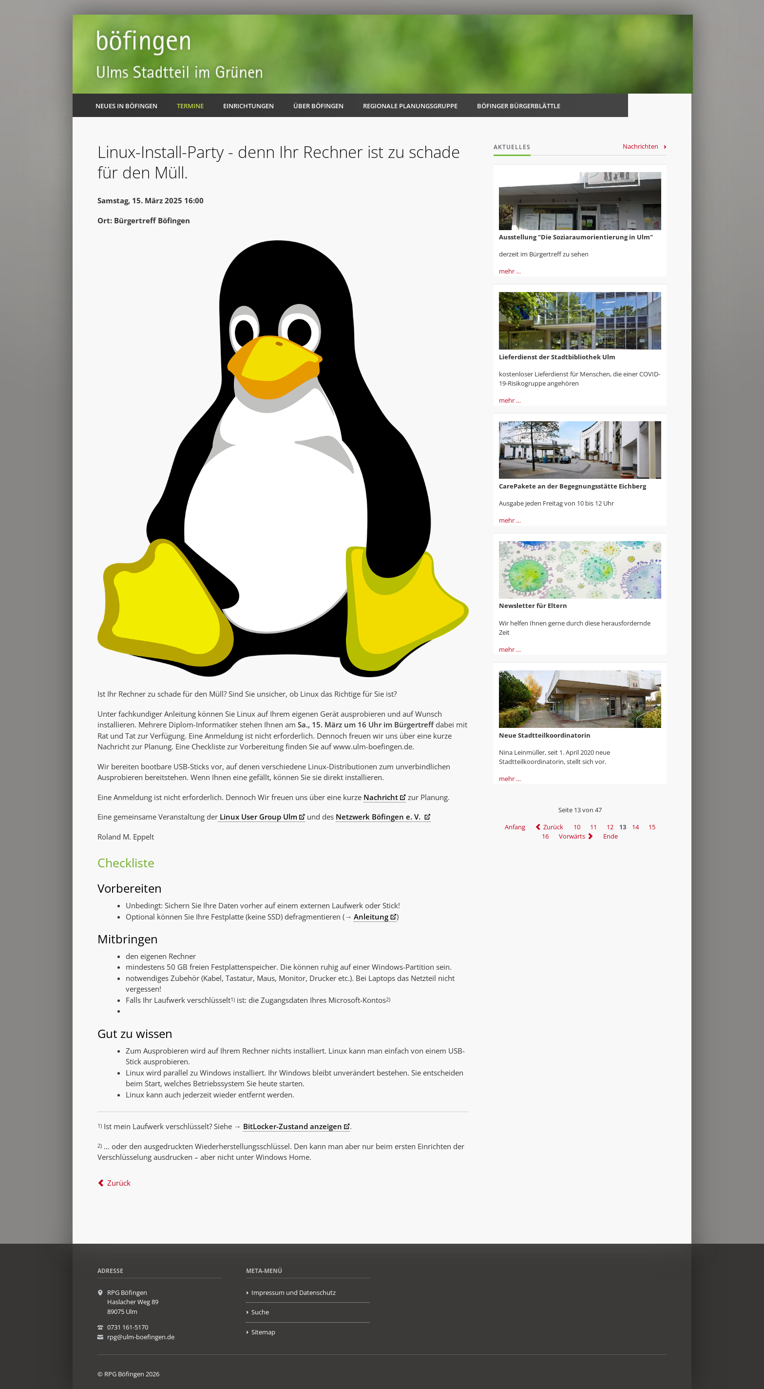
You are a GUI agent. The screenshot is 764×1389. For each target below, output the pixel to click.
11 (593, 826)
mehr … (510, 271)
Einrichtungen (248, 105)
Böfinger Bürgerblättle (518, 105)
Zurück (119, 1183)
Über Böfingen (318, 105)
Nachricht (380, 797)
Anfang (515, 826)
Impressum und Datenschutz (293, 1292)
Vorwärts (572, 836)
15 (652, 826)
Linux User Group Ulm (257, 817)
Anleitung (371, 916)
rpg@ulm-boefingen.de (140, 1336)
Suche (260, 1312)
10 (576, 826)
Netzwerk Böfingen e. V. (379, 817)
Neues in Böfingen (126, 105)
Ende (610, 836)
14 (635, 826)
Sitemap (263, 1332)
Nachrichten (640, 146)
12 (610, 826)
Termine (190, 105)
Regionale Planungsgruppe (410, 105)
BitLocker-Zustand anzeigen (292, 1126)
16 (545, 836)
